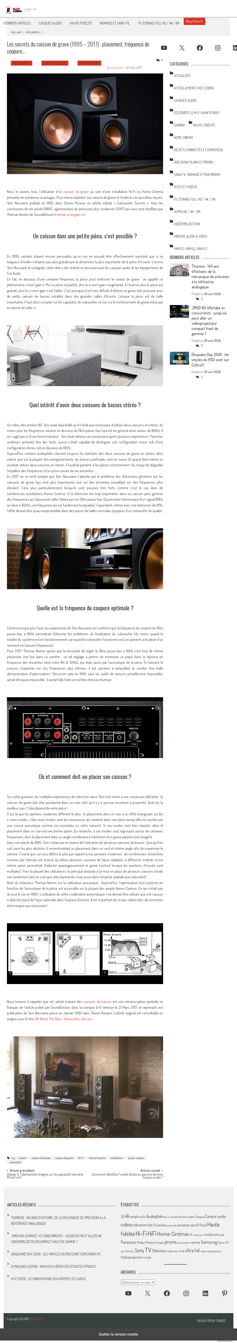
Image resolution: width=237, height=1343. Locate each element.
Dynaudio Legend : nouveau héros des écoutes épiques (53, 1266)
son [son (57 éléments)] (123, 1251)
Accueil (16, 32)
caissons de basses (97, 1001)
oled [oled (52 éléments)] (222, 1235)
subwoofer (15, 1162)
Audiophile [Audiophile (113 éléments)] (154, 1216)
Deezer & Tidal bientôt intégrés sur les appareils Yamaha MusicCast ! (45, 1176)
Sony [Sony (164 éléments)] (139, 1250)
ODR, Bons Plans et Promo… (194, 162)
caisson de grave (76, 191)
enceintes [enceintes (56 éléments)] (172, 1225)
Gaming (179, 125)
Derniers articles (17, 23)
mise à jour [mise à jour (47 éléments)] (198, 1235)
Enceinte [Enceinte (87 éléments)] (160, 1225)
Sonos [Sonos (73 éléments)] (129, 1251)
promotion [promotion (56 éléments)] (183, 1242)
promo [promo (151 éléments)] (170, 1242)
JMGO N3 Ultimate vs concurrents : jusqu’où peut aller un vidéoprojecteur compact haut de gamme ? (209, 320)
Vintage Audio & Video (190, 236)
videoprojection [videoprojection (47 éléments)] (214, 1251)
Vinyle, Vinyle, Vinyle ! (191, 248)
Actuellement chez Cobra (194, 88)
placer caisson (136, 1158)
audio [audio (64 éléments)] (142, 1217)
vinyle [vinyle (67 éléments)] (147, 1257)
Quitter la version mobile (118, 1334)
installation (116, 1158)
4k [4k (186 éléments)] (127, 1215)
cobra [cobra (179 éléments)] (126, 1224)
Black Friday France (212, 1320)
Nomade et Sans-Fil (115, 23)
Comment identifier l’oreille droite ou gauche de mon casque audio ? (127, 1176)
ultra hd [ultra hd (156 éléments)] (192, 1250)
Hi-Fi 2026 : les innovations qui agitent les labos (48, 1279)
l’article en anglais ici (70, 214)
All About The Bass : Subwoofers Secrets (63, 1018)
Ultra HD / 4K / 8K (187, 211)
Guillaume (117, 67)
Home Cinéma (89, 63)
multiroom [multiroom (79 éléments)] (211, 1234)
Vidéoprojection (187, 224)
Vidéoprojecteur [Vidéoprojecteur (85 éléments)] (132, 1257)
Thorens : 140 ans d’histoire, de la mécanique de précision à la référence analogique (210, 276)
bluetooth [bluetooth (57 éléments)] (176, 1217)
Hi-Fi (81, 1158)
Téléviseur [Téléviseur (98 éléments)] (160, 1250)
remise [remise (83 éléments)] (195, 1242)
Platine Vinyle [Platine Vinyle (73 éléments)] (155, 1242)
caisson (22, 1158)
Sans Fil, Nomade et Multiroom (197, 174)
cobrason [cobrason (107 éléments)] (139, 1224)
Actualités (33, 32)
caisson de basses (41, 1158)
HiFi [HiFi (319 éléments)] (151, 1233)
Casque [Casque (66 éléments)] (200, 1217)
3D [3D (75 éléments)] (122, 1216)
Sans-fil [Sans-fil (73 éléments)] (223, 1242)
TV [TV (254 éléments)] (148, 1250)
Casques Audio (50, 23)
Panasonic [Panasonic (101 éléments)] (128, 1242)
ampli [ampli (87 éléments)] (134, 1216)
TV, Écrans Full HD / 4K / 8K (159, 23)
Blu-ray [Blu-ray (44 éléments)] (167, 1217)
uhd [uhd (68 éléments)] (181, 1251)
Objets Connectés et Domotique (198, 150)
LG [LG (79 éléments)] (190, 1234)
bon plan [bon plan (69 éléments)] (188, 1217)
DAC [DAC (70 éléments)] (150, 1225)
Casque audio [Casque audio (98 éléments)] (215, 1216)
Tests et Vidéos (185, 187)
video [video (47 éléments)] (203, 1251)
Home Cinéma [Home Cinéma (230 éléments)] (172, 1233)
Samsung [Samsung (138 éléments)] (209, 1242)
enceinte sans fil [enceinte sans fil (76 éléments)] (188, 1225)
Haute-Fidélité (81, 23)
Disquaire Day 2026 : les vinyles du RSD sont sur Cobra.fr (210, 359)
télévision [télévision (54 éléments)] (173, 1251)
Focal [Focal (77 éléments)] (203, 1225)
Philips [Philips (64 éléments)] (141, 1242)
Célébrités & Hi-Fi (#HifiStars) (197, 113)
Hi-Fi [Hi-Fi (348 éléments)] (141, 1233)
